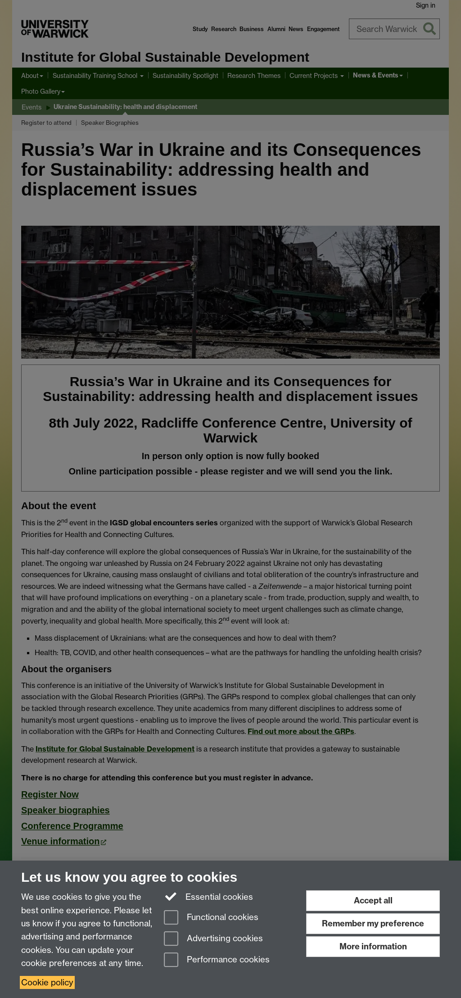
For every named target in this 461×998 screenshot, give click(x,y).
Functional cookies (211, 918)
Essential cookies (208, 896)
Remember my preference (373, 923)
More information (373, 946)
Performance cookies (217, 960)
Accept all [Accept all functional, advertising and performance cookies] (373, 900)
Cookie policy (47, 982)
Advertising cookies (213, 939)
